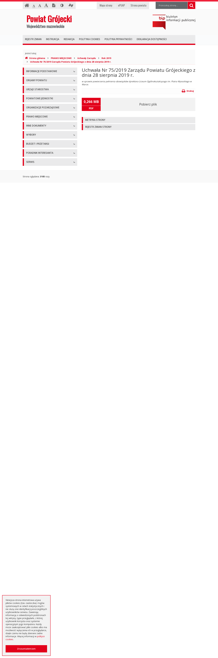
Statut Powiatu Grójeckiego (39, 314)
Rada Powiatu (33, 108)
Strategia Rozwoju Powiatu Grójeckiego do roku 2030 (47, 329)
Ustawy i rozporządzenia (38, 353)
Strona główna (35, 58)
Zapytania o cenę (34, 535)
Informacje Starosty (36, 367)
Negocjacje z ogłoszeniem (39, 514)
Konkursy (30, 151)
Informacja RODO (35, 92)
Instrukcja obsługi (34, 78)
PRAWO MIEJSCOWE (61, 58)
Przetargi (30, 473)
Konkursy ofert (33, 244)
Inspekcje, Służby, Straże (38, 214)
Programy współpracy (37, 230)
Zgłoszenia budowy (35, 387)
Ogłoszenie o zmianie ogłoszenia (42, 507)
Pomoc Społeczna (35, 201)
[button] (138, 120)
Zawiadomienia (33, 380)
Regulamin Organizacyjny (38, 273)
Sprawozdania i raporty (37, 346)
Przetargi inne (33, 528)
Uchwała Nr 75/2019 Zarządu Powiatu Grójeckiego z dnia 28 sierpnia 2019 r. (70, 61)
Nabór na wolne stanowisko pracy (43, 157)
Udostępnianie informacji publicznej (43, 85)
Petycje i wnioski (34, 408)
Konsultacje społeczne (37, 237)
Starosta (30, 121)
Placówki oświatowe (36, 173)
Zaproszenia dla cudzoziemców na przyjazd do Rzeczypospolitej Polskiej (47, 593)
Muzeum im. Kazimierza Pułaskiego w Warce (48, 187)
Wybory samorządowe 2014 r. (41, 437)
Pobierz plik (148, 104)
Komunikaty (32, 394)
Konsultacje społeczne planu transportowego (48, 401)
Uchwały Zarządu (86, 58)
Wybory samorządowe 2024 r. (41, 451)
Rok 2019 (106, 58)
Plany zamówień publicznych (40, 541)
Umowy (30, 480)
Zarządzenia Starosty (36, 300)
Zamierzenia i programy (38, 360)
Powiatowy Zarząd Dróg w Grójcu (42, 180)
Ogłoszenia (31, 494)
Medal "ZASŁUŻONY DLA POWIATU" (44, 307)
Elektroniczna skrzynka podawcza (42, 571)
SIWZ (28, 487)
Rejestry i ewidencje (36, 374)
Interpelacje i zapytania (37, 414)
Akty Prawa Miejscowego (38, 293)
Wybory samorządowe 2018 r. (41, 444)
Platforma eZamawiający (38, 467)
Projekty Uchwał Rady (37, 321)
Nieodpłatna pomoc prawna (40, 578)
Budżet (29, 501)
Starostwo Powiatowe (37, 144)
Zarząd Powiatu (34, 114)
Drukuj (188, 90)
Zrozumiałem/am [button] (26, 648)
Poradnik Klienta (34, 564)
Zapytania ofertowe (36, 521)
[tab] (138, 120)
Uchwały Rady (33, 280)
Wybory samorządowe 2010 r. (41, 430)
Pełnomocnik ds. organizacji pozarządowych (48, 250)
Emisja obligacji (33, 548)
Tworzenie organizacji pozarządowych (45, 257)
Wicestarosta (32, 128)
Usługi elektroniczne (36, 584)
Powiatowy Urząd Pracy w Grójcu (42, 207)
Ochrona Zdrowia (34, 194)
